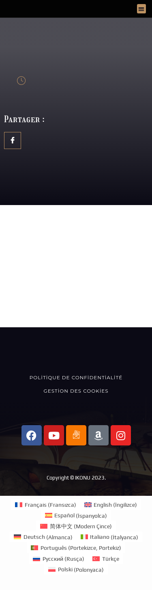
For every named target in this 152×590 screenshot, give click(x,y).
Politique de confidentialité (76, 377)
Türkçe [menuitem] (110, 558)
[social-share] (12, 140)
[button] (141, 8)
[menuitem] (45, 504)
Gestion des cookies (76, 391)
